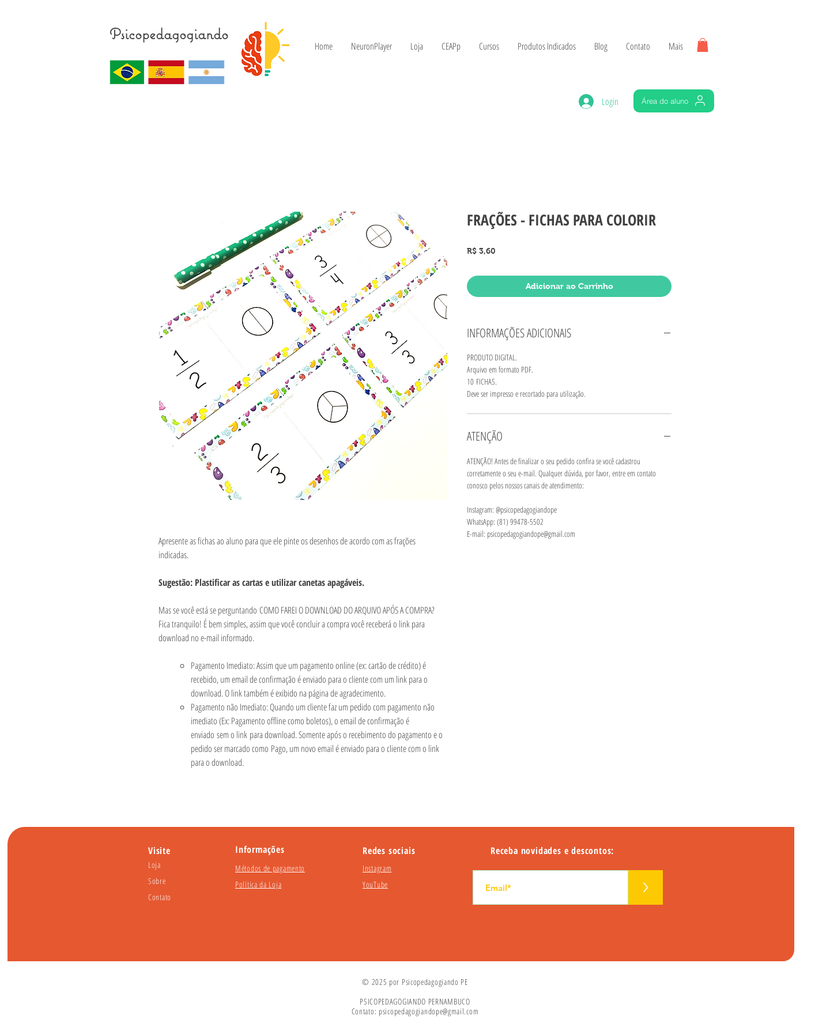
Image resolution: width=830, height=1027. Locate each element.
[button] (702, 45)
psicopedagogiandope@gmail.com (428, 1011)
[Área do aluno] (673, 100)
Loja (154, 864)
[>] (645, 887)
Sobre (157, 880)
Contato (159, 896)
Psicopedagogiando (169, 33)
